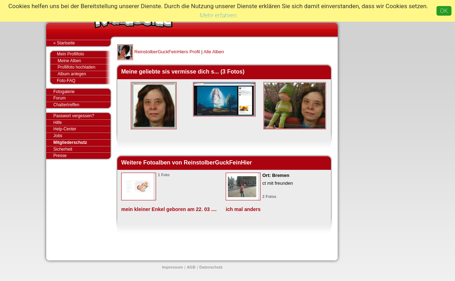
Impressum (172, 267)
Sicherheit (62, 149)
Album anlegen (84, 74)
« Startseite (82, 43)
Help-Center (64, 128)
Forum (59, 98)
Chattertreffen (82, 105)
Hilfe (57, 122)
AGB (191, 267)
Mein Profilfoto (80, 54)
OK (444, 10)
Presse (82, 155)
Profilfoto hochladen (84, 67)
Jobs (57, 135)
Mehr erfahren (218, 15)
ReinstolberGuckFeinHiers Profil (167, 51)
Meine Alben (84, 61)
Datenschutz (211, 267)
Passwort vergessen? (82, 116)
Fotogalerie (82, 92)
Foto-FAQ (80, 80)
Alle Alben (213, 51)
